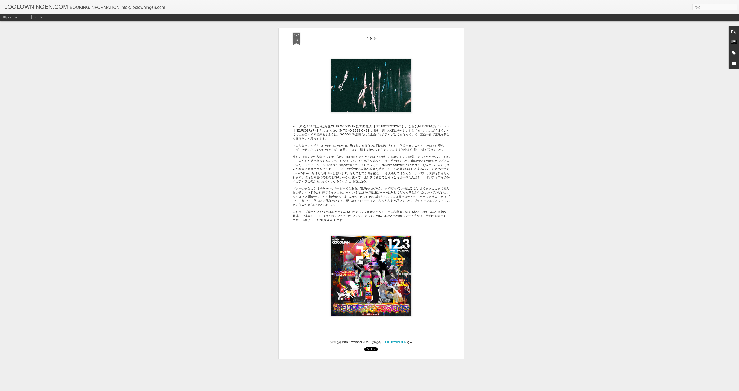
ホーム (37, 17)
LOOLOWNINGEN (394, 332)
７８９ (371, 28)
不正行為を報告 (395, 388)
